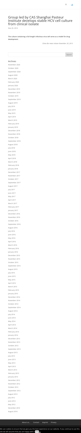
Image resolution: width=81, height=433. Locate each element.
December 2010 (14, 408)
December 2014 (14, 297)
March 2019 (12, 120)
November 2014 (14, 300)
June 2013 (12, 359)
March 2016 (12, 245)
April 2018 (12, 158)
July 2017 (11, 189)
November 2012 (14, 384)
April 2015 (12, 283)
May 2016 (11, 238)
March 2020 (12, 78)
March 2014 (12, 328)
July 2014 (11, 314)
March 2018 (12, 162)
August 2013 (12, 352)
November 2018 (14, 134)
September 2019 (14, 99)
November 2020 (14, 65)
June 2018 (12, 151)
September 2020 (14, 72)
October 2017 (13, 179)
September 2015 (14, 266)
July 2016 (11, 231)
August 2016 (12, 228)
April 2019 (12, 117)
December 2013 (14, 339)
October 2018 (13, 137)
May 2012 (11, 404)
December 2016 (14, 214)
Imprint (45, 422)
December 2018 (14, 130)
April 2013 (12, 366)
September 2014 (14, 307)
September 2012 (14, 391)
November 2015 (14, 259)
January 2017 (13, 210)
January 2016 (13, 252)
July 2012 (11, 398)
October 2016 (13, 221)
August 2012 (12, 394)
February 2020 (13, 82)
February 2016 (13, 248)
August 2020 (12, 75)
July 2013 (11, 356)
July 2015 (11, 273)
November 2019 (14, 92)
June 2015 (12, 276)
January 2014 (13, 335)
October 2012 (13, 387)
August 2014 (12, 311)
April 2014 (12, 325)
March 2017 (12, 203)
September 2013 (14, 349)
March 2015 (12, 287)
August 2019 (12, 103)
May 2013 (11, 363)
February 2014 (13, 332)
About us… (26, 422)
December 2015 (14, 255)
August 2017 (12, 186)
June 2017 (12, 193)
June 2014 (12, 318)
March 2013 (12, 370)
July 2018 (11, 148)
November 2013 (14, 342)
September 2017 (14, 182)
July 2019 (11, 106)
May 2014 (11, 321)
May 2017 (11, 196)
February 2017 (13, 207)
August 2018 (12, 144)
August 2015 (12, 269)
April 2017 (12, 200)
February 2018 (13, 165)
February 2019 (13, 124)
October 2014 (13, 304)
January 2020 (13, 85)
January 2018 (13, 169)
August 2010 (12, 411)
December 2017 (14, 172)
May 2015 (11, 280)
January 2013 (13, 377)
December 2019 (14, 89)
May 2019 (11, 113)
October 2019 (13, 96)
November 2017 (14, 176)
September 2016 (14, 224)
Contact (36, 422)
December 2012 (14, 380)
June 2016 (12, 235)
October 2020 (13, 68)
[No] (40, 432)
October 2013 (13, 346)
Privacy (53, 422)
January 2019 (13, 127)
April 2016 (12, 241)
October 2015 (13, 262)
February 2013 (13, 373)
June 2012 (12, 401)
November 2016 (14, 217)
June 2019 (12, 110)
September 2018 (14, 141)
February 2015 (13, 290)
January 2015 (13, 293)
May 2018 (11, 155)
